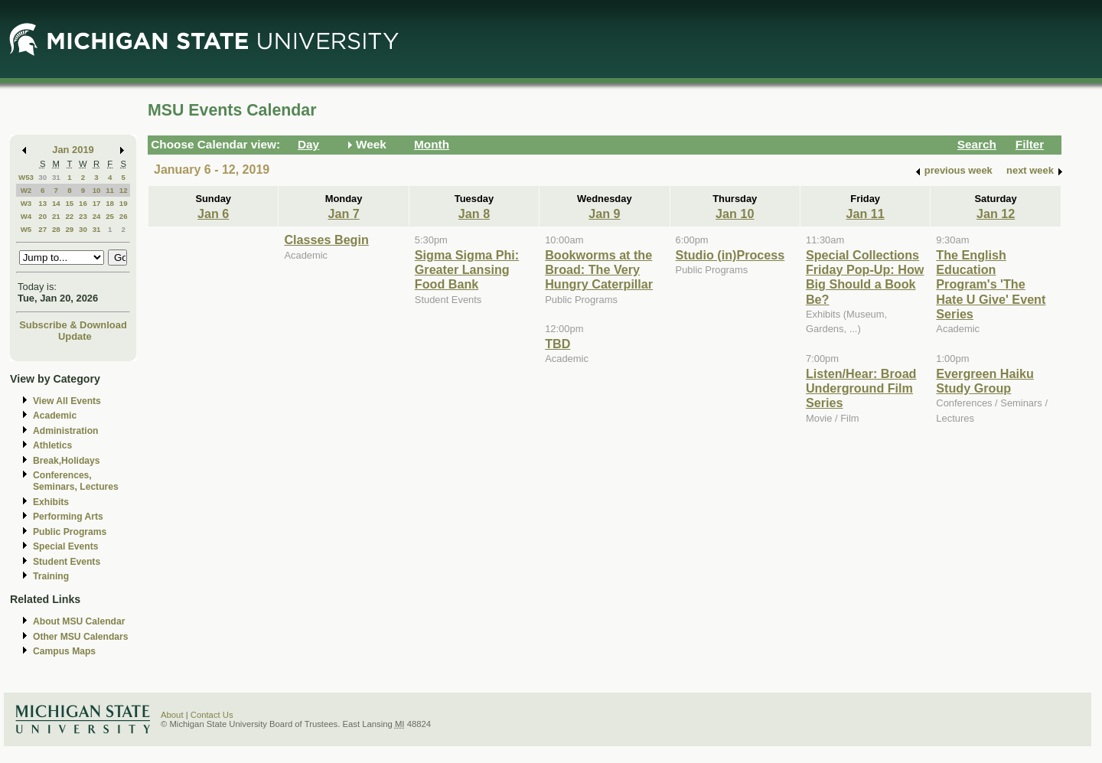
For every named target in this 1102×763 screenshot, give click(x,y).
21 (56, 216)
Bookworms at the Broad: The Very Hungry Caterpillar (599, 270)
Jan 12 (995, 213)
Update (75, 336)
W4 (26, 216)
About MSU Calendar (79, 621)
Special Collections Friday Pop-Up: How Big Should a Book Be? (865, 277)
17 (97, 203)
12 (123, 190)
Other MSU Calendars (81, 636)
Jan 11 (865, 213)
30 (42, 177)
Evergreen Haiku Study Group (985, 381)
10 (97, 190)
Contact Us (212, 714)
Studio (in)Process (730, 255)
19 (123, 203)
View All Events (67, 401)
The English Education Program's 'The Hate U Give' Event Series (990, 284)
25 (110, 216)
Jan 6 (213, 213)
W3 (26, 203)
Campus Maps (64, 651)
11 (110, 190)
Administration (65, 431)
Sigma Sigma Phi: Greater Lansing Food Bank (467, 270)
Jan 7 (343, 213)
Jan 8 (474, 213)
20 (42, 216)
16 (83, 203)
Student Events (66, 561)
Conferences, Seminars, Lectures (76, 481)
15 (69, 203)
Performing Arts (68, 516)
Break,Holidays (66, 460)
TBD (557, 344)
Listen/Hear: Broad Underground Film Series (861, 388)
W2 (26, 190)
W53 (26, 177)
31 (56, 177)
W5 (26, 229)
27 (42, 229)
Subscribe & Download (73, 325)
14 (56, 203)
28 (56, 229)
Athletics (52, 445)
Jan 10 (735, 213)
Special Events (65, 546)
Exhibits (51, 502)
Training (51, 576)
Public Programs (69, 532)
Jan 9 (604, 213)
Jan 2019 (73, 149)
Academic (55, 415)
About (172, 714)
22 (69, 216)
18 (110, 203)
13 (42, 203)
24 (97, 216)
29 (69, 229)
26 (123, 216)
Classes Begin (326, 239)
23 (83, 216)
